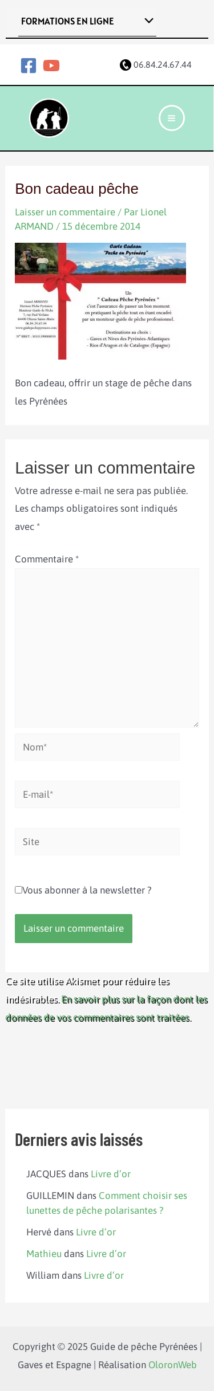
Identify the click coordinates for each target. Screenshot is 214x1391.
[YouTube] (51, 65)
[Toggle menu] (146, 21)
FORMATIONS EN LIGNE (67, 21)
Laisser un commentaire (65, 212)
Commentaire (47, 559)
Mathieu (44, 1253)
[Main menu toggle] (172, 118)
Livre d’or (111, 1174)
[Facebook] (28, 65)
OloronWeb (172, 1364)
